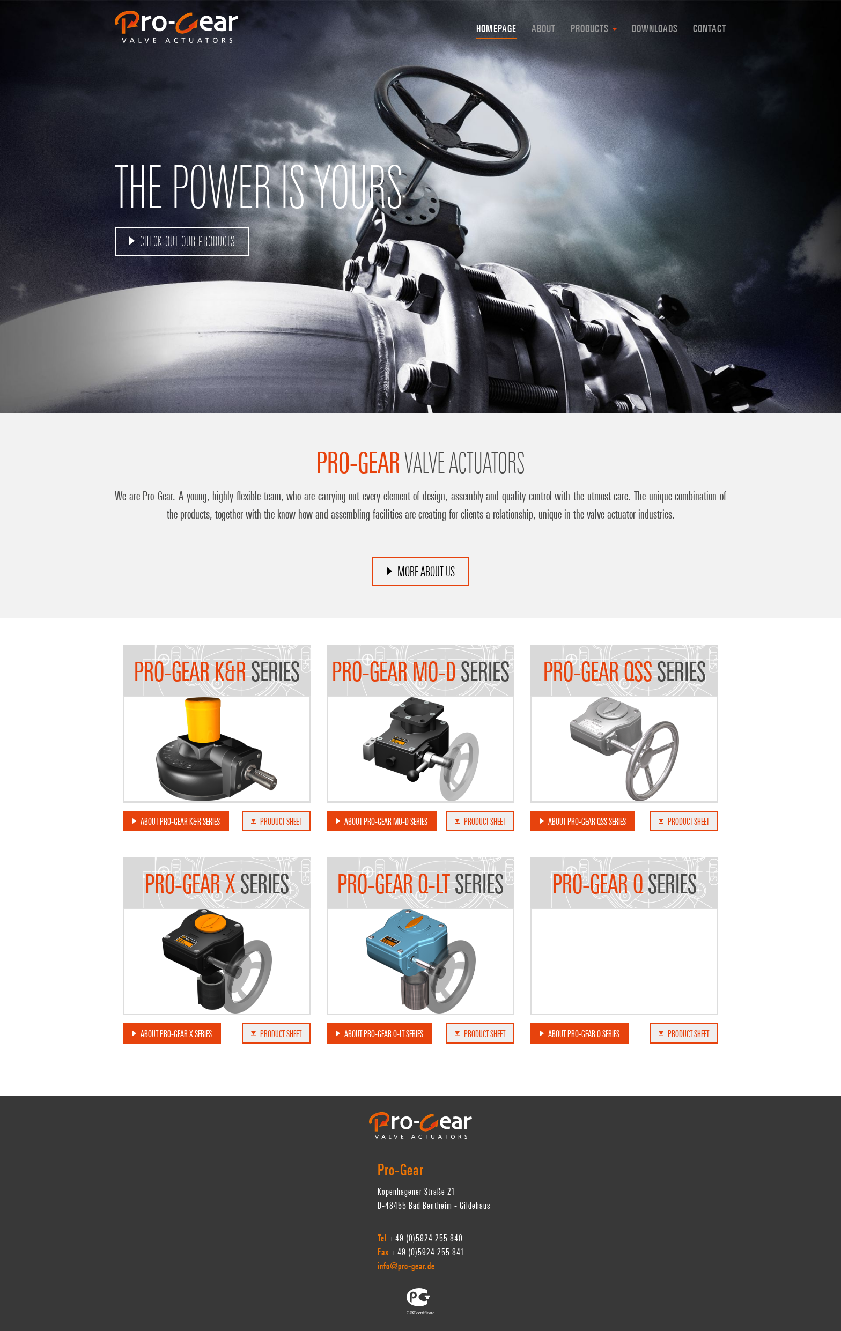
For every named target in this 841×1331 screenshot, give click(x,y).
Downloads (655, 30)
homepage (496, 30)
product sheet (276, 822)
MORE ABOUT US (426, 573)
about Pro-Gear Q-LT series (383, 1035)
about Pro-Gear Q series (583, 1035)
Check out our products (187, 243)
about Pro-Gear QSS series (587, 822)
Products (594, 30)
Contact (709, 30)
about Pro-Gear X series (176, 1035)
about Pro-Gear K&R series (180, 822)
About (544, 30)
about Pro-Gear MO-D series (385, 822)
